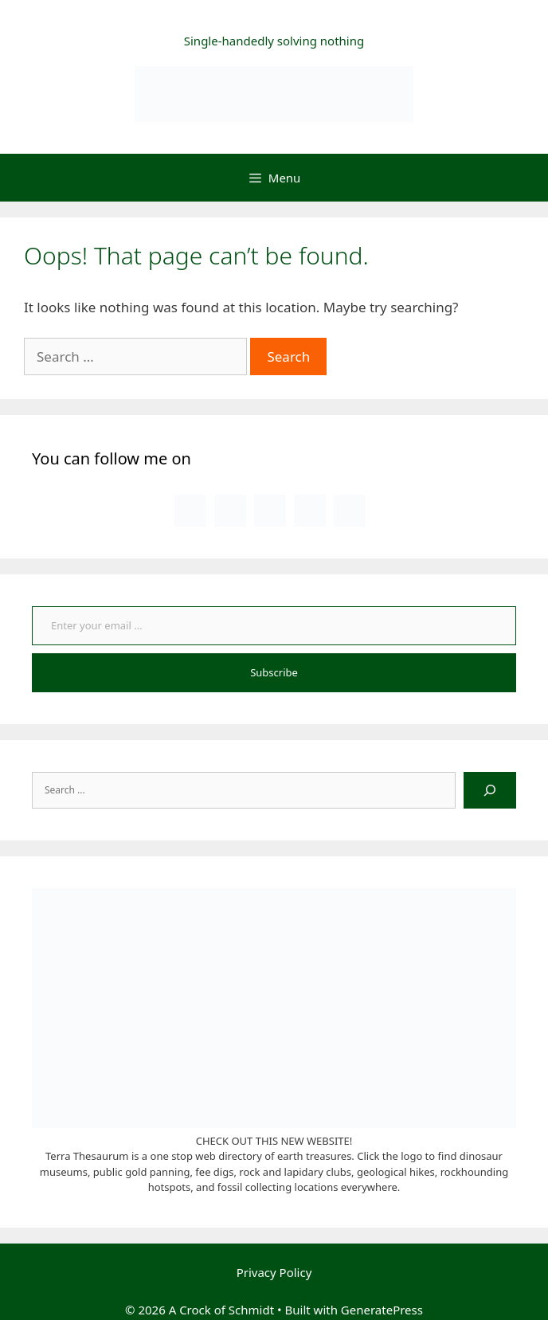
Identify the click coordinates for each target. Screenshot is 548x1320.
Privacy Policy (274, 1272)
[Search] (490, 790)
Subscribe (274, 672)
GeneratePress (382, 1310)
